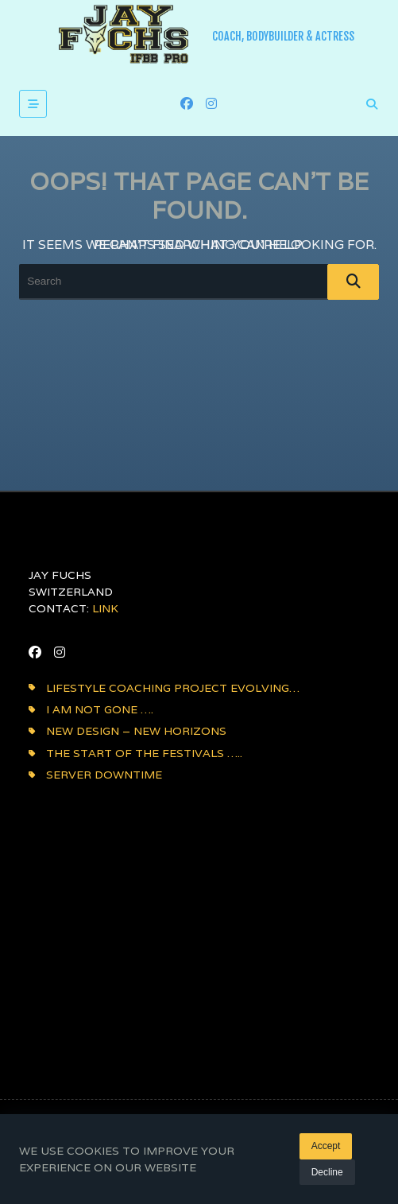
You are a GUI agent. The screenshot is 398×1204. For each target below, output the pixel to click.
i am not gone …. (99, 709)
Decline (327, 1172)
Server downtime (104, 774)
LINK (105, 608)
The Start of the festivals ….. (144, 753)
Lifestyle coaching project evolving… (172, 688)
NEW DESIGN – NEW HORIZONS (136, 731)
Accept (326, 1146)
